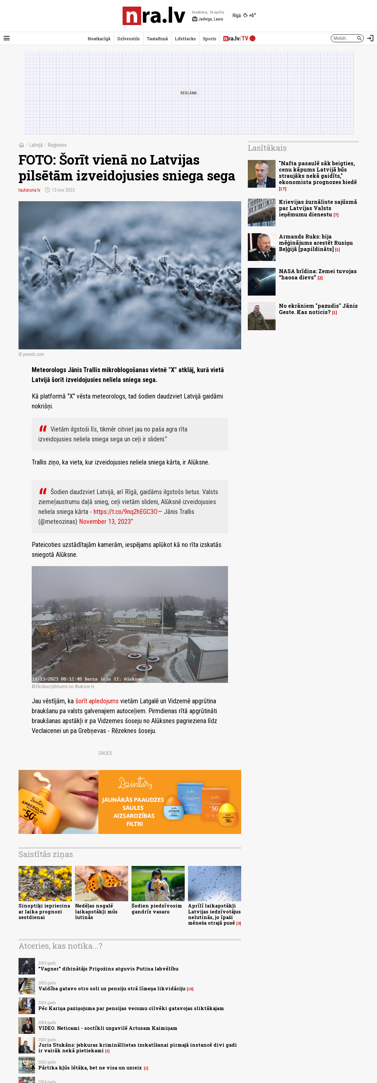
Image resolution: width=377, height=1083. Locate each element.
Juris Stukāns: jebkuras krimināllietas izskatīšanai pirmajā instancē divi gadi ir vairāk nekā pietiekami (137, 1048)
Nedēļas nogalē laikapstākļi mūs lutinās (96, 911)
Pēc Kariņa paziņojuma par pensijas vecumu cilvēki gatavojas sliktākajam (131, 1008)
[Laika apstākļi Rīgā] (244, 15)
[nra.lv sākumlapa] (154, 16)
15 (190, 989)
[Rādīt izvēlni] (6, 38)
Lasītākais (267, 148)
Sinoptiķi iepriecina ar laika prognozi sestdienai (44, 911)
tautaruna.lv (29, 190)
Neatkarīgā (99, 38)
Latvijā (36, 145)
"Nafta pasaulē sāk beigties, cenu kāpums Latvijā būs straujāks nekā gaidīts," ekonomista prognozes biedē (318, 173)
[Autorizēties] (370, 38)
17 (282, 188)
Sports (209, 38)
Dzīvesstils (128, 38)
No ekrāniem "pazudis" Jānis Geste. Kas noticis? (318, 308)
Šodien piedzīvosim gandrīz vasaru (157, 908)
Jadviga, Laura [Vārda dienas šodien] (207, 19)
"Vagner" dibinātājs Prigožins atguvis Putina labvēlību (108, 969)
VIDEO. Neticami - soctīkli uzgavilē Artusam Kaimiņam (107, 1028)
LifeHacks (185, 38)
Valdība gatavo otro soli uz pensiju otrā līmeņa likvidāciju (111, 988)
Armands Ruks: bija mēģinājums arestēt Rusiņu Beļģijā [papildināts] (316, 242)
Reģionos (57, 145)
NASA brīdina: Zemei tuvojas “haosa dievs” (318, 274)
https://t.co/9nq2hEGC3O (126, 512)
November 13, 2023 (105, 522)
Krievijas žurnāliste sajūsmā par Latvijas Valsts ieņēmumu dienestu (318, 208)
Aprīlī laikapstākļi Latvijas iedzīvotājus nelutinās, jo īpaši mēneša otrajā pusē (214, 914)
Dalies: (105, 753)
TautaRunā (157, 38)
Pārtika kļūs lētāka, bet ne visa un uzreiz (90, 1068)
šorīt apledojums (97, 701)
